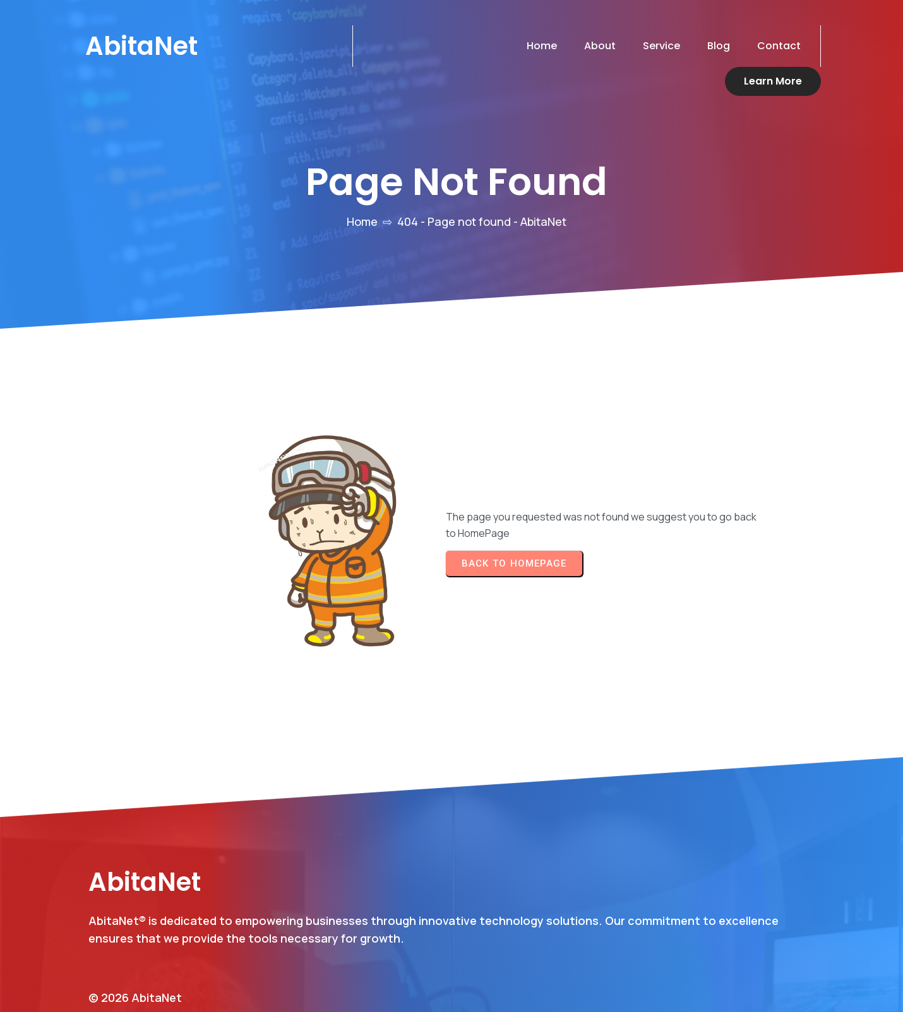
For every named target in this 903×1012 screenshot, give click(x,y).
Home (362, 192)
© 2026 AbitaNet (135, 936)
